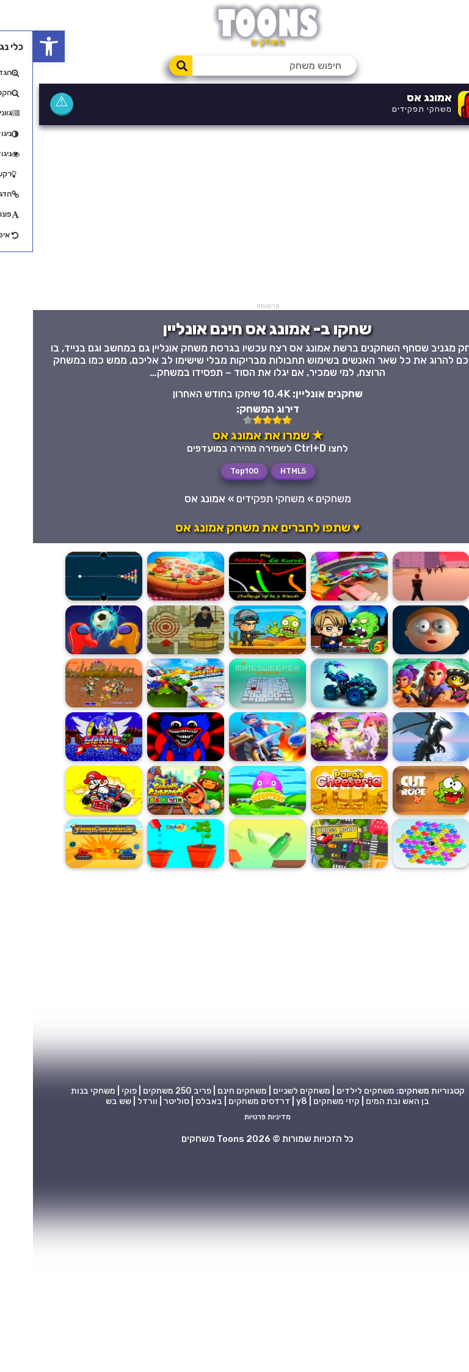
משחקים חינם (209, 1306)
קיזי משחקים (303, 1317)
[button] (16, 46)
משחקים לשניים (268, 1306)
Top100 (211, 470)
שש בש (85, 1317)
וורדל (114, 1317)
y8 (268, 1317)
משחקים (300, 498)
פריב (169, 1306)
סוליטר (143, 1317)
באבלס (175, 1317)
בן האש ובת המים (364, 1317)
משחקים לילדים (333, 1306)
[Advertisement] (234, 216)
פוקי (96, 1306)
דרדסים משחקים (226, 1317)
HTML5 (260, 470)
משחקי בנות (60, 1306)
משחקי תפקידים (389, 109)
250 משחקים (134, 1306)
